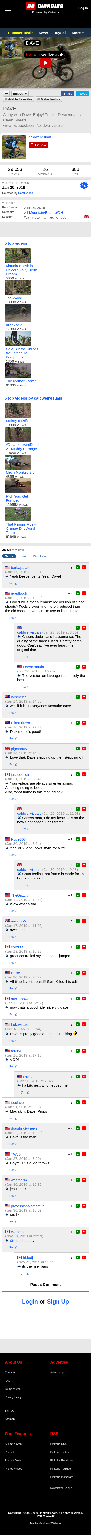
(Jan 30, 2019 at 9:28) (60, 869)
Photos (9, 1468)
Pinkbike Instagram (61, 1476)
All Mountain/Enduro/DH (43, 212)
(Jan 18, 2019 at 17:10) (24, 1055)
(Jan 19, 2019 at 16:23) (24, 951)
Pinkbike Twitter (59, 1452)
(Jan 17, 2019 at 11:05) (24, 925)
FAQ (7, 1380)
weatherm (19, 1180)
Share (67, 93)
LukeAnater (20, 1024)
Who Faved (40, 556)
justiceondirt (20, 774)
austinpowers (21, 999)
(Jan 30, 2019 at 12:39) (24, 1184)
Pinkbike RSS (58, 1443)
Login (30, 1301)
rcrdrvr (16, 1051)
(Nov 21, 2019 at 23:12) (36, 1262)
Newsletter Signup (61, 1487)
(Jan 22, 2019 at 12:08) (61, 813)
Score (9, 556)
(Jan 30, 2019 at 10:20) (36, 671)
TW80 (16, 1154)
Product (9, 1452)
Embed (18, 93)
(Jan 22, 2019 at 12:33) (24, 598)
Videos (18, 1468)
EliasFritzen (20, 723)
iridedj (28, 1258)
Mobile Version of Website (45, 1523)
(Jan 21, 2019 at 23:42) (24, 779)
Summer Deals (21, 33)
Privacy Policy (13, 1397)
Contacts (10, 1372)
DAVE (32, 43)
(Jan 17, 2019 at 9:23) (23, 572)
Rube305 (18, 839)
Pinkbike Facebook (61, 1460)
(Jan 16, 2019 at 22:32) (24, 727)
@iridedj (16, 1240)
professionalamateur (27, 1206)
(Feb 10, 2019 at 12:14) (24, 1003)
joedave (17, 1102)
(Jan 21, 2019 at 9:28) (23, 1107)
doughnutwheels (24, 1128)
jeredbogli (19, 593)
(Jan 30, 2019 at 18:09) (24, 1210)
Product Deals (13, 1460)
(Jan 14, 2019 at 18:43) (24, 900)
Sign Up (58, 1301)
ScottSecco (25, 193)
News (43, 33)
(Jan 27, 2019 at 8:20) (23, 1159)
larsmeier (18, 697)
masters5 (18, 921)
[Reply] (13, 583)
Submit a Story (13, 1443)
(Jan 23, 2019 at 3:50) (60, 632)
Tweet (82, 93)
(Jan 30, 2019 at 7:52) (23, 977)
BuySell (60, 33)
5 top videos (16, 243)
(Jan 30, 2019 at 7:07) (35, 1081)
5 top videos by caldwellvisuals (33, 398)
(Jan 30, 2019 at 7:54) (23, 844)
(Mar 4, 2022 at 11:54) (23, 1029)
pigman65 (19, 749)
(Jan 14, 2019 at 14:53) (24, 753)
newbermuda (33, 667)
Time (23, 556)
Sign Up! (10, 1410)
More (76, 33)
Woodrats (18, 1232)
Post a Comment (45, 1285)
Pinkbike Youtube (60, 1468)
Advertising (57, 1372)
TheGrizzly (19, 895)
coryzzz (17, 947)
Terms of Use (13, 1388)
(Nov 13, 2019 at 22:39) (24, 1236)
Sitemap (10, 1418)
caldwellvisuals (49, 54)
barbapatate (20, 567)
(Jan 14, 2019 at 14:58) (24, 701)
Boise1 (16, 973)
